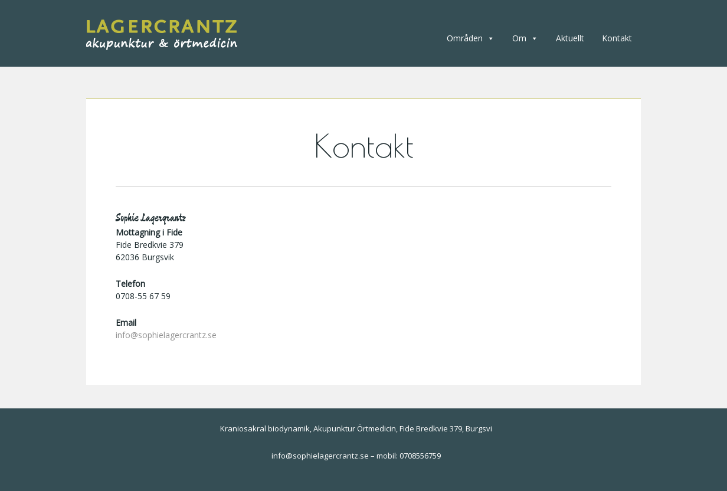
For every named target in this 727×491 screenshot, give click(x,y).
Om (525, 38)
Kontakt (617, 38)
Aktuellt (570, 38)
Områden (471, 38)
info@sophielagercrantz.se (166, 335)
